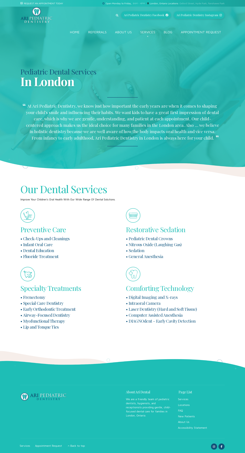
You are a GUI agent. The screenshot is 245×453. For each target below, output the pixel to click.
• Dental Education (37, 250)
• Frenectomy (32, 297)
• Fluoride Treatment (39, 256)
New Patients (186, 416)
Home (75, 32)
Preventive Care (43, 229)
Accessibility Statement (192, 427)
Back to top (77, 445)
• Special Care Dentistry (41, 303)
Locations (184, 404)
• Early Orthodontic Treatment (48, 309)
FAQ (180, 410)
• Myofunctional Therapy (42, 321)
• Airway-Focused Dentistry (45, 315)
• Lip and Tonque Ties (39, 327)
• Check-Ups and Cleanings (45, 238)
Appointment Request (201, 32)
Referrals (97, 32)
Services (147, 32)
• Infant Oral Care (36, 244)
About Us (123, 32)
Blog (168, 32)
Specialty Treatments (50, 288)
